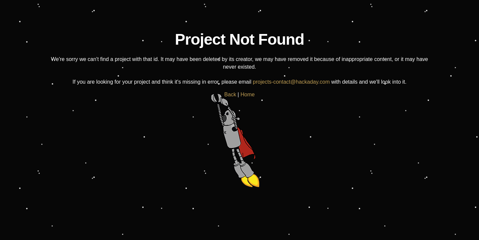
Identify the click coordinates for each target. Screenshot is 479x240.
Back (230, 94)
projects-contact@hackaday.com (291, 82)
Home (247, 94)
